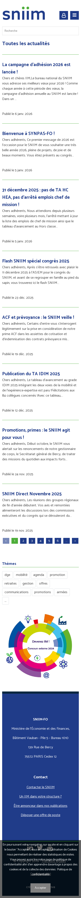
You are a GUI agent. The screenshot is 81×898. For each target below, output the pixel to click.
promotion (57, 575)
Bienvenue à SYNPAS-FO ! (28, 133)
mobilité (21, 575)
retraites (11, 583)
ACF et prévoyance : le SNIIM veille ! (38, 317)
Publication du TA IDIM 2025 (31, 374)
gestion (27, 583)
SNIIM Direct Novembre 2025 (32, 494)
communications (17, 592)
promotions (42, 592)
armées (62, 592)
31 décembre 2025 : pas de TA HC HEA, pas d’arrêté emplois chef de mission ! (36, 197)
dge (7, 575)
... (5, 601)
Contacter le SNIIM (41, 787)
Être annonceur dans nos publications (40, 806)
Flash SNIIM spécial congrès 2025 (35, 261)
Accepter (40, 887)
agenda (38, 575)
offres (43, 583)
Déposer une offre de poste (40, 815)
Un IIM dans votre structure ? (40, 796)
